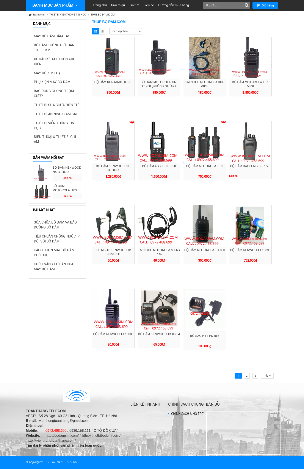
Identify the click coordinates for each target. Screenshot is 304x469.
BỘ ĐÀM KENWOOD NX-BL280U (67, 170)
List (102, 31)
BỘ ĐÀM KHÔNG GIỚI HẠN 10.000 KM (54, 47)
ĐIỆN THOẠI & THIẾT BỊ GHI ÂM (55, 139)
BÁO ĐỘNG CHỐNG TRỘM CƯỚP (54, 93)
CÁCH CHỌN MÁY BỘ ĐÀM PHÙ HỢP (54, 252)
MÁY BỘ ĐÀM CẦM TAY (52, 36)
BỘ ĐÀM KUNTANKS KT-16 (113, 82)
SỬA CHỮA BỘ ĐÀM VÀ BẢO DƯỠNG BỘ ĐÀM (55, 224)
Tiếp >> (267, 375)
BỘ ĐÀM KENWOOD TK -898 (250, 250)
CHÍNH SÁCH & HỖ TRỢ (187, 414)
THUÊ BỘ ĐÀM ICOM (102, 14)
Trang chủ (39, 14)
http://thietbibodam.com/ (101, 435)
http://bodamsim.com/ (62, 435)
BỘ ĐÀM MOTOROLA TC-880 (204, 250)
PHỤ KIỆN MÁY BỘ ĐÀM (52, 82)
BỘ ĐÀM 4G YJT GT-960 (159, 166)
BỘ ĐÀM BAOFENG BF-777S (250, 166)
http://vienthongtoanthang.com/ (51, 440)
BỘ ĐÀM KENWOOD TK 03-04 (159, 334)
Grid (95, 31)
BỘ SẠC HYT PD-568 (204, 335)
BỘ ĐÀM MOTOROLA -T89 (65, 188)
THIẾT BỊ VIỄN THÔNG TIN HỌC (67, 14)
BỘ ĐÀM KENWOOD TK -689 (113, 334)
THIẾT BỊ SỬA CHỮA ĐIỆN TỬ (56, 105)
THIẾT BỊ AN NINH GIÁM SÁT (56, 114)
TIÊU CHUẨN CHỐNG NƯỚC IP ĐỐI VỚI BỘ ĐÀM (57, 238)
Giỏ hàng (265, 5)
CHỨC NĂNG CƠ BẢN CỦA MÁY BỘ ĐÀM (53, 266)
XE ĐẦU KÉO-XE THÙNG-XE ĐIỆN (54, 61)
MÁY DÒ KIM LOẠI (47, 73)
